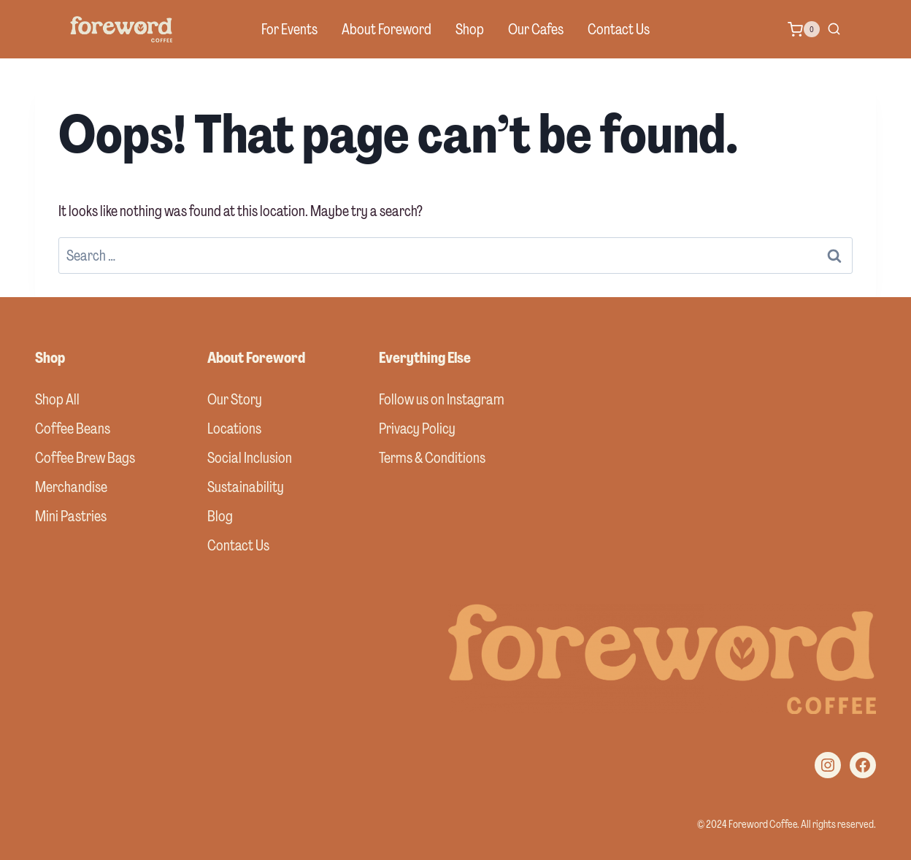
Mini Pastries (71, 516)
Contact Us (619, 29)
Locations (234, 428)
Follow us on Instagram (441, 399)
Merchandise (71, 486)
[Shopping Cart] (804, 29)
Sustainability (245, 486)
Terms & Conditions (432, 457)
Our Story (234, 399)
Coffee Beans (72, 428)
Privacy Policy (417, 428)
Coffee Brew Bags (85, 457)
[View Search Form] (834, 30)
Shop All (57, 399)
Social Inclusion (249, 457)
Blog (220, 516)
